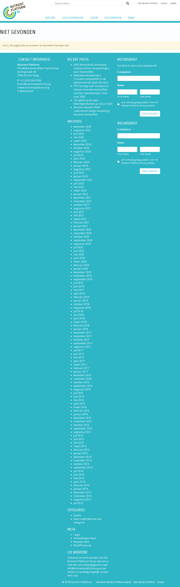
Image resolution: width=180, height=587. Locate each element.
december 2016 (82, 375)
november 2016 (83, 378)
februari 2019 (81, 297)
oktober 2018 (81, 304)
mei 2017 (79, 357)
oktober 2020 (81, 236)
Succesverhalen (72, 17)
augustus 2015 (82, 432)
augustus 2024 (82, 151)
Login (77, 534)
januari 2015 (81, 453)
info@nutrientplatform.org (35, 84)
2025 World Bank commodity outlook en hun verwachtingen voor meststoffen (91, 68)
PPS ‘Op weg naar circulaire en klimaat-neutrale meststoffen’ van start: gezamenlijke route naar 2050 (91, 91)
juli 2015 (78, 435)
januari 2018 (81, 329)
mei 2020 (79, 254)
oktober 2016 (81, 382)
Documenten (112, 17)
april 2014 (79, 481)
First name (123, 96)
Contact (164, 3)
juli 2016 (78, 393)
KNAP (131, 17)
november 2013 (83, 496)
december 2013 (82, 492)
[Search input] (90, 3)
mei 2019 (79, 290)
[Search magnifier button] (127, 3)
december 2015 (82, 417)
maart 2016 (80, 407)
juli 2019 (78, 283)
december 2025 (82, 126)
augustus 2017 (82, 346)
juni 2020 (79, 251)
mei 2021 (79, 215)
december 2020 (82, 229)
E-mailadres (124, 72)
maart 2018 (80, 322)
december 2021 (82, 197)
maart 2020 (80, 261)
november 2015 (83, 421)
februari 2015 (81, 449)
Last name (145, 96)
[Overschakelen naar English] (173, 3)
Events (77, 515)
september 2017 (83, 343)
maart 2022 (80, 190)
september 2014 (83, 467)
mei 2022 (79, 187)
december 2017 (82, 332)
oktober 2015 (81, 425)
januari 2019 (81, 300)
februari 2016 (81, 410)
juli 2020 (78, 247)
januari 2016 (81, 414)
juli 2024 (78, 155)
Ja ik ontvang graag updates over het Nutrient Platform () (139, 104)
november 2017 (83, 336)
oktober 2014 (81, 464)
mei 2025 (79, 137)
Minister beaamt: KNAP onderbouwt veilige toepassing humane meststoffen (92, 111)
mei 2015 (79, 442)
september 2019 (83, 279)
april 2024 (79, 158)
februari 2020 (81, 265)
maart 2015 (80, 446)
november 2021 (83, 201)
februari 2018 (81, 325)
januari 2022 (81, 194)
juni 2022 (79, 183)
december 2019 (82, 272)
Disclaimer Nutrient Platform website (113, 582)
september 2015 (83, 428)
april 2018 (79, 318)
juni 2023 (79, 172)
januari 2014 (81, 489)
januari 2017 (81, 371)
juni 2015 (79, 439)
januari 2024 (81, 165)
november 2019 (83, 275)
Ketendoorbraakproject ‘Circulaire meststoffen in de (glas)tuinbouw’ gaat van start (91, 79)
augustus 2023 (82, 169)
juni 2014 (79, 474)
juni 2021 (79, 212)
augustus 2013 (82, 499)
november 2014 (83, 460)
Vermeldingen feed (84, 538)
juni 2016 (79, 396)
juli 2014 (78, 471)
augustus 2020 (82, 243)
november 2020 (83, 233)
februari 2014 (81, 485)
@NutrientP (27, 91)
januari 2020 (81, 268)
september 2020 (83, 240)
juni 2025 (79, 133)
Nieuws (50, 17)
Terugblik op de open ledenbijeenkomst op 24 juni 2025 (93, 102)
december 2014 (82, 457)
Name (120, 85)
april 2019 (79, 293)
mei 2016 (79, 400)
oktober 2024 (81, 148)
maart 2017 (80, 364)
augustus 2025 (82, 130)
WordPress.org (82, 545)
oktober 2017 (81, 339)
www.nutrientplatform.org (34, 87)
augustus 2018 (82, 307)
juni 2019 (79, 286)
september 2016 (83, 386)
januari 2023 (81, 176)
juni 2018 (79, 315)
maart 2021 (80, 219)
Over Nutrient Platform (148, 3)
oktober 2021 (81, 204)
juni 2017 (79, 354)
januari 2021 (81, 226)
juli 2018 (78, 311)
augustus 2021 (82, 208)
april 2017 (79, 361)
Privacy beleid (147, 105)
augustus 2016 (82, 389)
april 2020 (79, 258)
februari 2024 (81, 162)
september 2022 (83, 180)
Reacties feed (81, 541)
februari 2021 (81, 222)
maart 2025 (80, 141)
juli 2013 (78, 503)
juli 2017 (78, 350)
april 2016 (79, 403)
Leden (94, 17)
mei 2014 (79, 478)
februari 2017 (81, 368)
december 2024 (82, 144)
